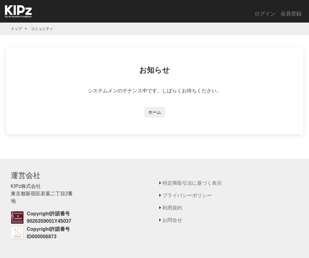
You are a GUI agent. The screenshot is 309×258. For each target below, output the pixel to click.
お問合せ (172, 220)
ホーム (154, 112)
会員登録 (291, 14)
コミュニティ (42, 29)
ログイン (265, 14)
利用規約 (172, 207)
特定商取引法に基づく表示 (192, 183)
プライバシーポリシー (187, 195)
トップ (16, 29)
